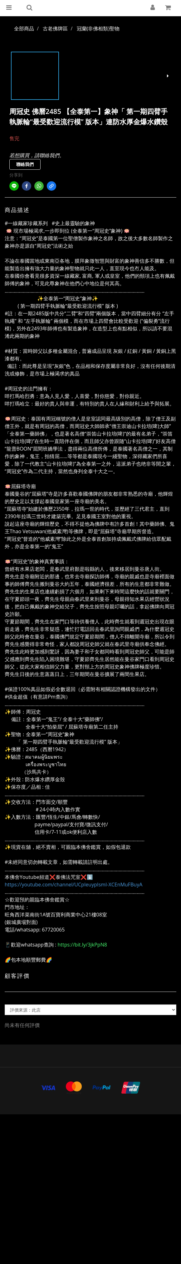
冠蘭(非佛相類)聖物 (98, 28)
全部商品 (24, 28)
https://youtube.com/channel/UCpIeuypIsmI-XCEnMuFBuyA (73, 884)
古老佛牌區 (55, 28)
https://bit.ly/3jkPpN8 (82, 944)
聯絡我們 (25, 164)
